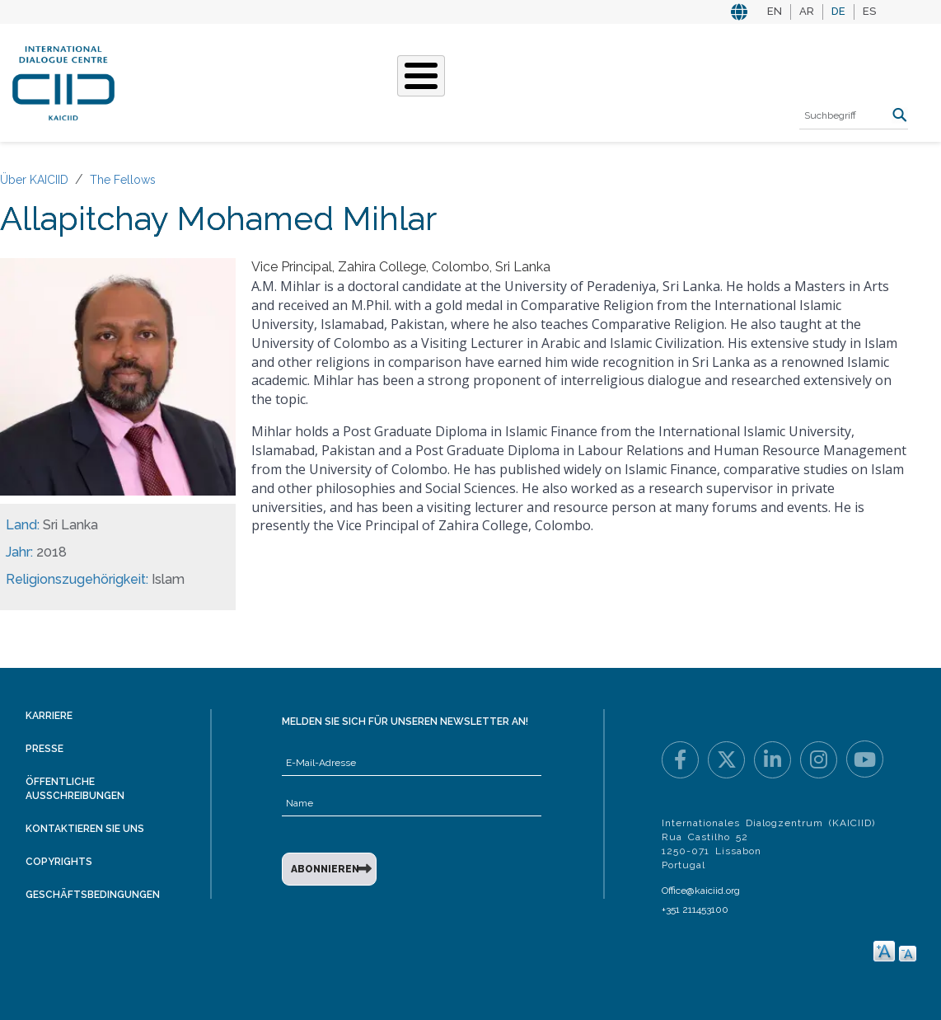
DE (838, 11)
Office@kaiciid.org (701, 890)
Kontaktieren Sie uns (85, 828)
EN (774, 11)
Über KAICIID (34, 179)
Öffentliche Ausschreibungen (75, 788)
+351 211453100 (695, 909)
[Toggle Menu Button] (421, 75)
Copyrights (59, 861)
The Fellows (123, 179)
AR (806, 11)
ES (869, 11)
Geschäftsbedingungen (93, 894)
